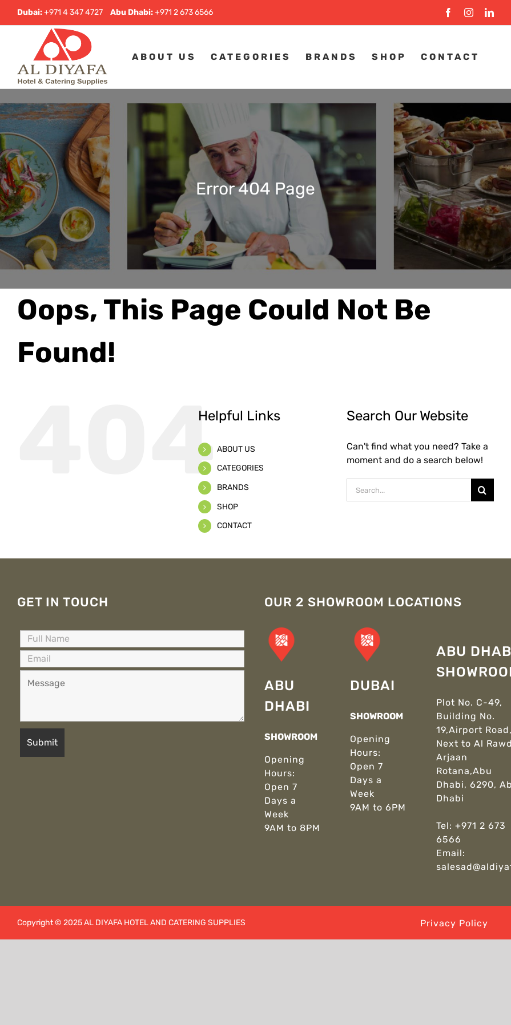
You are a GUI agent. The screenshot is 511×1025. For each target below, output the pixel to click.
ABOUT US (236, 449)
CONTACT (234, 525)
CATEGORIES (240, 468)
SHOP (227, 507)
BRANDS (233, 487)
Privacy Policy (454, 923)
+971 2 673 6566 (184, 12)
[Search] (482, 490)
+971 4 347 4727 (73, 12)
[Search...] (409, 490)
